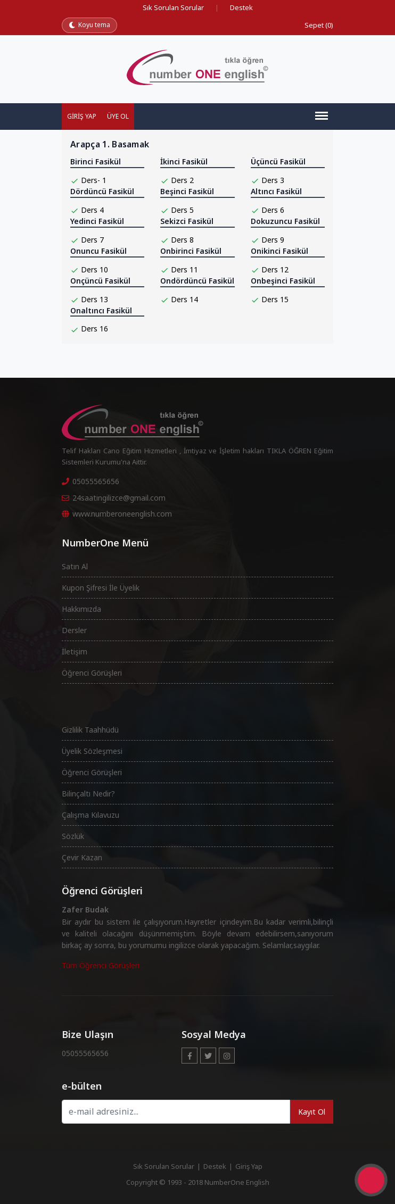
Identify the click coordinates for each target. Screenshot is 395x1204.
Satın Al (75, 566)
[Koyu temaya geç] (89, 25)
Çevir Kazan (82, 857)
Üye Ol (118, 116)
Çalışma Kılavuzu (90, 815)
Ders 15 (275, 299)
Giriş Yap (81, 116)
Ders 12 (275, 269)
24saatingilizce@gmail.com (114, 498)
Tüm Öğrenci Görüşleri (100, 965)
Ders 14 (184, 299)
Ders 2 (182, 180)
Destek (241, 7)
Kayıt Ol (311, 1112)
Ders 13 (94, 299)
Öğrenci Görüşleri (92, 673)
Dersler (74, 630)
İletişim (74, 651)
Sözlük (73, 836)
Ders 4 (92, 210)
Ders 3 (272, 180)
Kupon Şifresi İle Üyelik (100, 588)
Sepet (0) (319, 25)
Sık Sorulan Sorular (173, 7)
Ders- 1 (93, 180)
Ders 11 (184, 269)
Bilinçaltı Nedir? (88, 793)
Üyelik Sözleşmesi (92, 751)
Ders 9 (272, 240)
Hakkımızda (81, 609)
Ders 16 (94, 328)
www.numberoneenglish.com (117, 514)
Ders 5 (182, 210)
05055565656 (90, 481)
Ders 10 (94, 269)
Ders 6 (272, 210)
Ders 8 (182, 240)
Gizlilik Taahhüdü (90, 730)
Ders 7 (92, 240)
